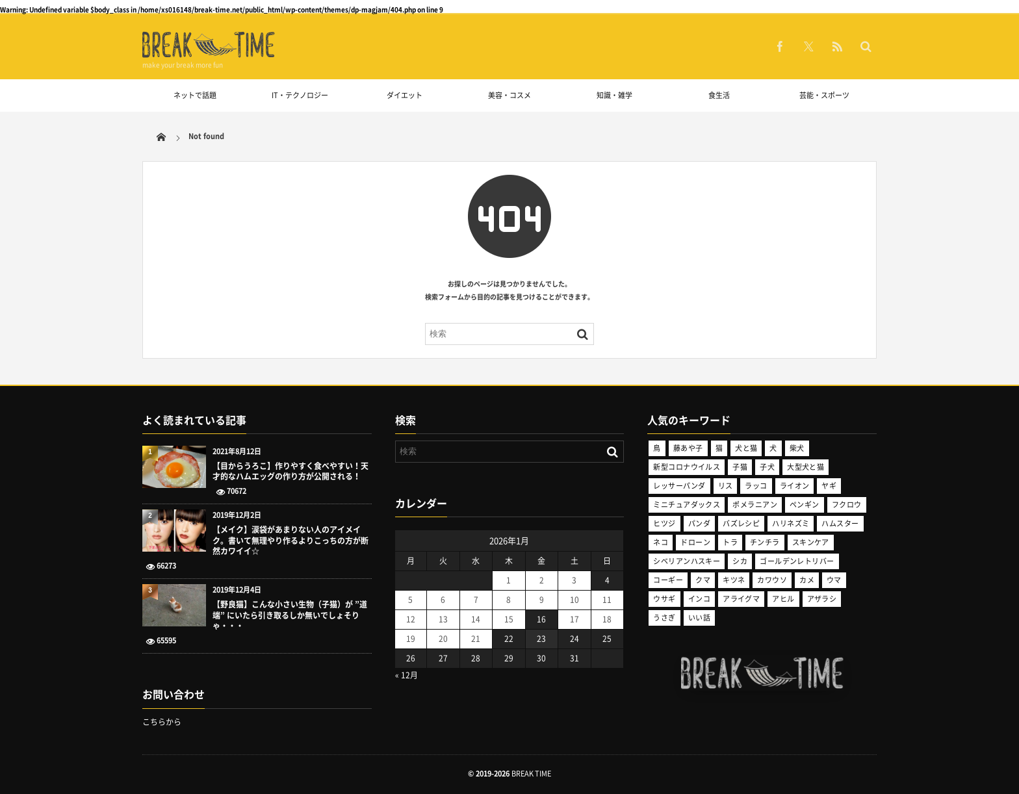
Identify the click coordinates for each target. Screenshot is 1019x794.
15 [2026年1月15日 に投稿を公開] (508, 619)
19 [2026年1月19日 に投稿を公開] (410, 639)
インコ (699, 598)
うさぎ (664, 617)
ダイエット (404, 95)
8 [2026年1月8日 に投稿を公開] (508, 600)
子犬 (767, 466)
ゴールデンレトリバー (797, 561)
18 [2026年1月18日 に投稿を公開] (607, 619)
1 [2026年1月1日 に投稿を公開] (508, 580)
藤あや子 (688, 448)
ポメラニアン (754, 504)
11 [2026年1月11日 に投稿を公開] (607, 600)
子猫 (739, 466)
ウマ (834, 579)
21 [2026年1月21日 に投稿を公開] (475, 639)
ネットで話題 (195, 95)
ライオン (795, 485)
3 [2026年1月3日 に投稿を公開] (574, 580)
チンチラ (765, 542)
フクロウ (847, 504)
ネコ (660, 542)
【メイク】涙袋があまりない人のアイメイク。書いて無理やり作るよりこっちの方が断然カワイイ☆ (290, 540)
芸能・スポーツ (824, 95)
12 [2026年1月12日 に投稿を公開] (410, 619)
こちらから (161, 722)
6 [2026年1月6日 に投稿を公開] (443, 600)
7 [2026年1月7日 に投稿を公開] (476, 600)
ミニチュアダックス (686, 504)
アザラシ (822, 598)
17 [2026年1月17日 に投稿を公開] (574, 619)
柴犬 (797, 448)
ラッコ (756, 485)
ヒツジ (664, 523)
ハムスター (839, 523)
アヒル (783, 598)
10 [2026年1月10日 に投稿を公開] (574, 600)
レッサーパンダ (679, 485)
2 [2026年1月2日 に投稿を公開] (541, 580)
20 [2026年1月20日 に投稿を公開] (443, 639)
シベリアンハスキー (686, 561)
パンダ (699, 523)
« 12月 (406, 675)
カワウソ (772, 579)
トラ (730, 542)
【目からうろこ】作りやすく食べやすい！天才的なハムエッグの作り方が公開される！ (290, 472)
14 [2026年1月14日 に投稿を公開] (475, 619)
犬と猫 (746, 448)
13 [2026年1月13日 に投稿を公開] (443, 619)
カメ (806, 579)
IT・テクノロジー (300, 95)
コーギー (668, 579)
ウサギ (664, 598)
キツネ (734, 579)
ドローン (695, 542)
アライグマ (741, 598)
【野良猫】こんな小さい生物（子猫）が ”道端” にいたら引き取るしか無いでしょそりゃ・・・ (290, 615)
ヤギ (828, 485)
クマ (702, 579)
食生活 (719, 95)
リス (725, 485)
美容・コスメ (509, 95)
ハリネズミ (790, 523)
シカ (739, 561)
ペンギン (804, 504)
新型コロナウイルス (686, 466)
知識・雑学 (614, 95)
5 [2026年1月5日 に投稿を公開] (410, 600)
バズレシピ (741, 523)
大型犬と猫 (805, 466)
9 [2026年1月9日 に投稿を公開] (541, 600)
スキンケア (810, 542)
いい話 (699, 617)
